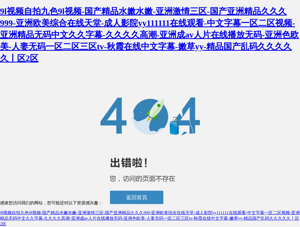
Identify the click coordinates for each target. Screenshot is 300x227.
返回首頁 (136, 197)
